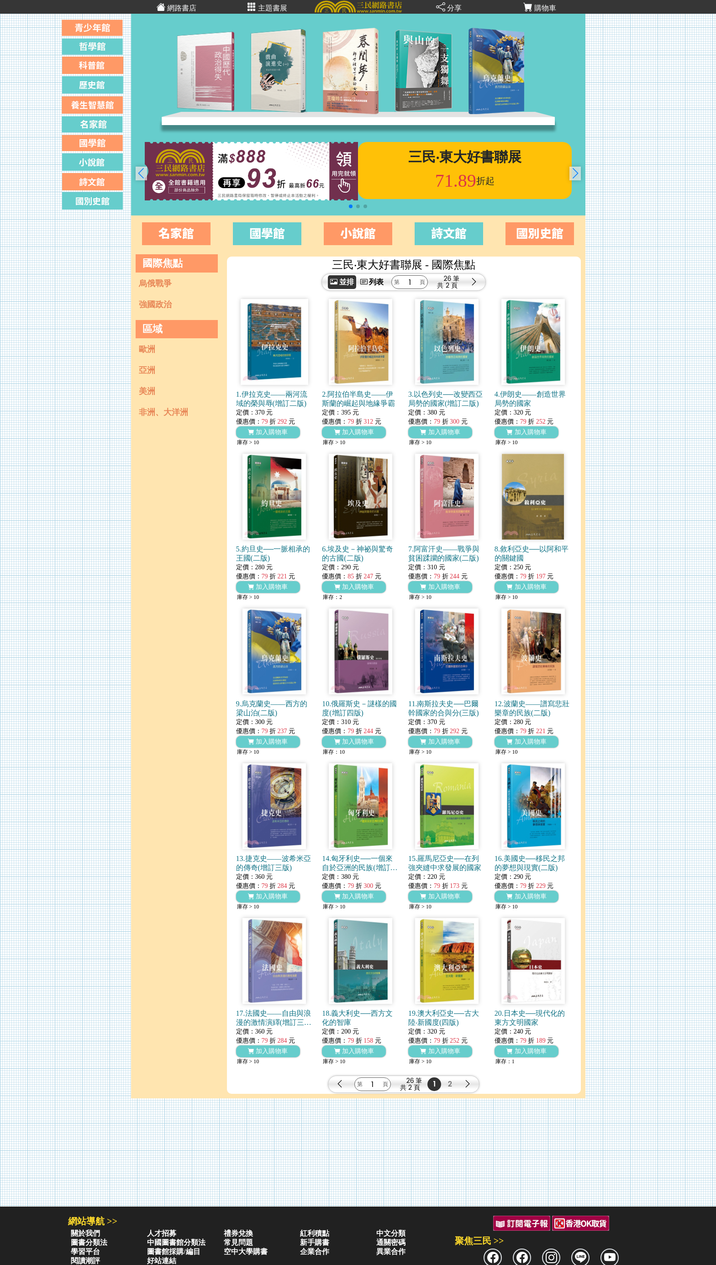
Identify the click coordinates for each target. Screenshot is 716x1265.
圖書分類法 (89, 1242)
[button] (575, 173)
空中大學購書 (246, 1251)
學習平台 (85, 1251)
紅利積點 (314, 1233)
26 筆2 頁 (451, 282)
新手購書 (314, 1242)
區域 (152, 329)
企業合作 (314, 1251)
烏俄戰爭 (155, 283)
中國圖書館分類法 (176, 1242)
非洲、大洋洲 (163, 412)
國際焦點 (162, 263)
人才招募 (161, 1233)
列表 (372, 282)
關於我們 (85, 1233)
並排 (342, 282)
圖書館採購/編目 (173, 1251)
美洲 (147, 391)
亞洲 (147, 370)
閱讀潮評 (85, 1261)
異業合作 (390, 1251)
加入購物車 (268, 432)
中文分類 (390, 1233)
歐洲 (147, 349)
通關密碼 (390, 1242)
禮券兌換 (238, 1233)
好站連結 (161, 1261)
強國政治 (155, 304)
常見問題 (238, 1242)
